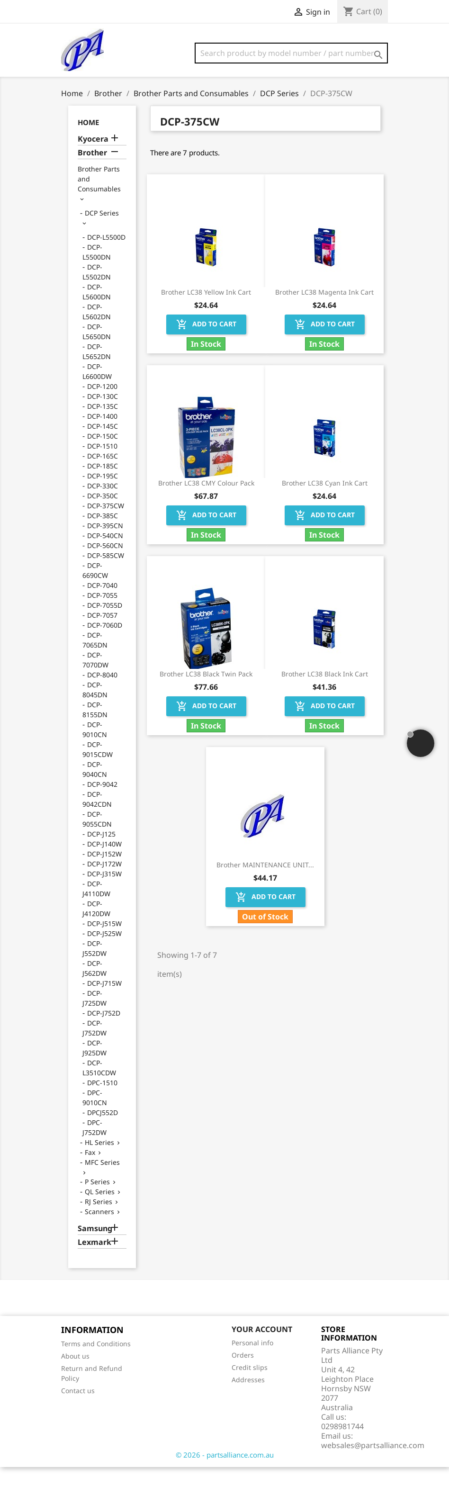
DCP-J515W (104, 942)
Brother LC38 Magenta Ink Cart (324, 310)
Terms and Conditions (96, 1362)
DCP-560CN (105, 564)
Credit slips (250, 1386)
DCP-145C (102, 445)
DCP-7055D (104, 624)
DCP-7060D (104, 643)
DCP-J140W (104, 862)
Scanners (99, 1230)
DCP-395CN (105, 544)
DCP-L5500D (106, 256)
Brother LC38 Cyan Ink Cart (325, 501)
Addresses (248, 1398)
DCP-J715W (104, 1002)
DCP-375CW (105, 524)
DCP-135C (102, 425)
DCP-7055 (102, 614)
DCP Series (102, 231)
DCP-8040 (102, 693)
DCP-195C (102, 494)
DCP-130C (102, 415)
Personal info (252, 1361)
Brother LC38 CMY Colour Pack (206, 501)
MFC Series (102, 1181)
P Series (97, 1200)
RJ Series (98, 1220)
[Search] (291, 53)
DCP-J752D (103, 1031)
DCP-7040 (102, 604)
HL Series (99, 1161)
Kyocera (93, 158)
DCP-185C (102, 484)
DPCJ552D (102, 1131)
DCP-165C (102, 474)
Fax (90, 1171)
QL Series (100, 1210)
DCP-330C (102, 504)
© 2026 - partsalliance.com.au (225, 1473)
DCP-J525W (104, 952)
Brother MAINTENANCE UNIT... (265, 883)
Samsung (95, 1247)
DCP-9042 (102, 803)
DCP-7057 (102, 634)
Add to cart (206, 343)
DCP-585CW (105, 574)
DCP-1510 (102, 464)
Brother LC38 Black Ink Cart (324, 692)
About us (75, 1374)
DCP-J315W (104, 892)
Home (88, 141)
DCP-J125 (101, 852)
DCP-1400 (102, 435)
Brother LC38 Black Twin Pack (206, 692)
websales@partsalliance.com (372, 1464)
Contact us (78, 1409)
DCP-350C (102, 514)
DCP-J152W (104, 872)
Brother (92, 172)
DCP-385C (102, 534)
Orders (243, 1373)
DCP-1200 (102, 405)
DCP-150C (102, 454)
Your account (262, 1348)
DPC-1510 (102, 1101)
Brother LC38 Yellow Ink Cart (206, 310)
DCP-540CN (105, 554)
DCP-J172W (104, 882)
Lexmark (94, 1261)
